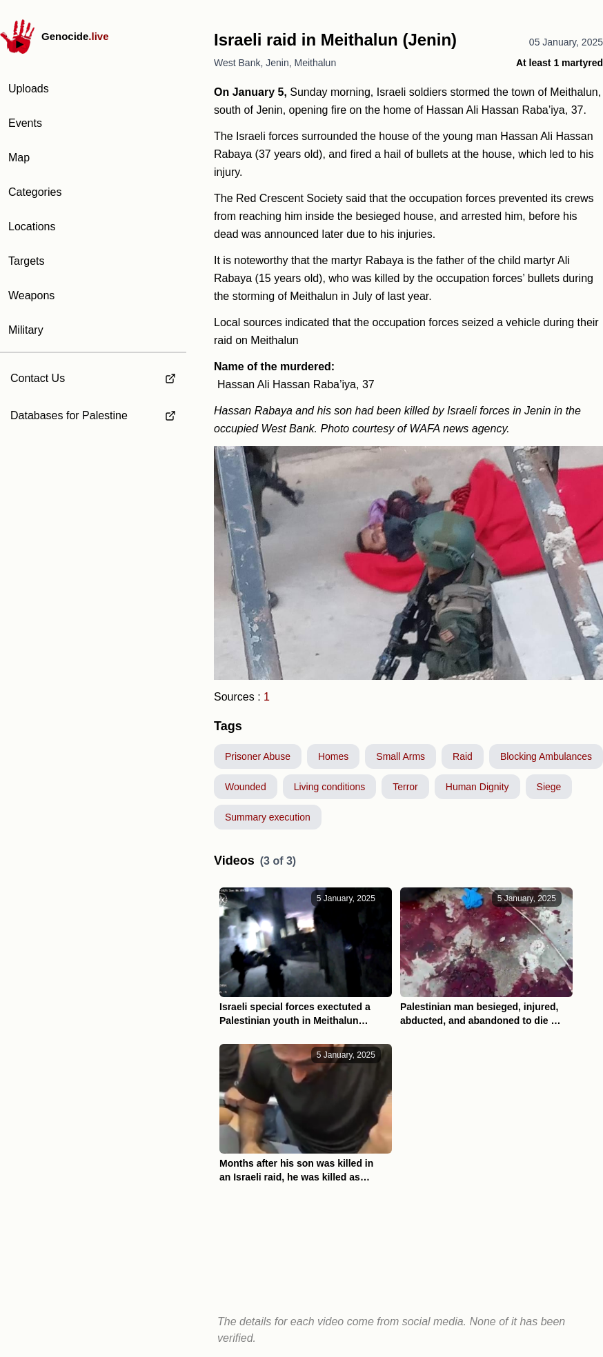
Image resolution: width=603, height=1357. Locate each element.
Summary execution (267, 817)
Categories (34, 192)
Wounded (245, 786)
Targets (26, 261)
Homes (333, 756)
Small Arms (400, 756)
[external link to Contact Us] (93, 374)
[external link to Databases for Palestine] (93, 415)
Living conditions (330, 786)
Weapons (31, 295)
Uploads (28, 88)
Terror (405, 786)
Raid (463, 756)
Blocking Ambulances (546, 756)
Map (19, 157)
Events (25, 123)
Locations (32, 226)
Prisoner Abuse (257, 756)
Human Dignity (477, 786)
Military (25, 330)
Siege (549, 786)
